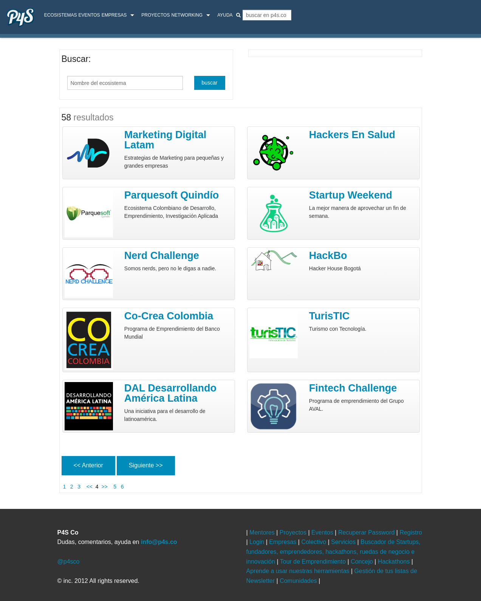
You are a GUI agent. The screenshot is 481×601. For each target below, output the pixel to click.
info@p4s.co (159, 542)
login (464, 16)
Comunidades (299, 581)
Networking (187, 15)
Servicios (344, 542)
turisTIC (329, 316)
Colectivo (314, 542)
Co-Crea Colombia (168, 316)
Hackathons (394, 561)
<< (89, 487)
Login (257, 542)
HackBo (328, 255)
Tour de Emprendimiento (314, 561)
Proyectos (155, 15)
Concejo (362, 561)
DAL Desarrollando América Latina (170, 393)
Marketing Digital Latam (165, 140)
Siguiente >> (146, 465)
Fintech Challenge (353, 388)
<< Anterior (88, 465)
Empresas (114, 15)
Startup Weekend (350, 195)
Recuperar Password (367, 532)
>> (105, 487)
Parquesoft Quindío (171, 195)
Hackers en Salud (352, 134)
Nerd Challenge (161, 255)
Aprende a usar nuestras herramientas (298, 571)
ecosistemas (60, 15)
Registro (410, 532)
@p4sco (68, 561)
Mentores (262, 532)
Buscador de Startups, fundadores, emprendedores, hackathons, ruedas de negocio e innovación (333, 551)
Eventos (89, 15)
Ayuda (224, 15)
